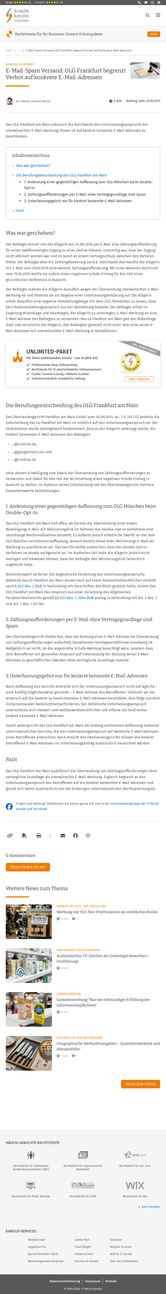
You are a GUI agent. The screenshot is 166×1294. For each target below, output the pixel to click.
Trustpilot (48, 2)
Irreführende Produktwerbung (78, 950)
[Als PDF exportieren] (24, 836)
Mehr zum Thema (141, 1084)
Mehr (155, 34)
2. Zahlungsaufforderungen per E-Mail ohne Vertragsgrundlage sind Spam (85, 194)
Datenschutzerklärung (65, 1281)
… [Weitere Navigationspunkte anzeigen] (19, 50)
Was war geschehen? (33, 165)
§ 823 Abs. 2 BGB (29, 586)
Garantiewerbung (69, 994)
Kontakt (111, 1281)
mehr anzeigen (149, 1207)
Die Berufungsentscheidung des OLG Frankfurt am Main (61, 175)
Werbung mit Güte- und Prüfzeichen (81, 906)
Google (18, 2)
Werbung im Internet (20, 64)
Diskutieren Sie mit (27, 867)
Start (9, 50)
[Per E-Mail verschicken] (62, 836)
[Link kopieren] (9, 836)
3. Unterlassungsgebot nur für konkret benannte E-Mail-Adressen (78, 201)
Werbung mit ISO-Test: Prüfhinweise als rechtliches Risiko (107, 912)
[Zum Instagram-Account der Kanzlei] (88, 836)
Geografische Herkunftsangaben (80, 1037)
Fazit (20, 210)
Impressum (92, 1281)
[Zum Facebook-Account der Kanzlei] (75, 836)
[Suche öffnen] (147, 15)
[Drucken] (38, 836)
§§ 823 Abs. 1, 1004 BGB (75, 598)
